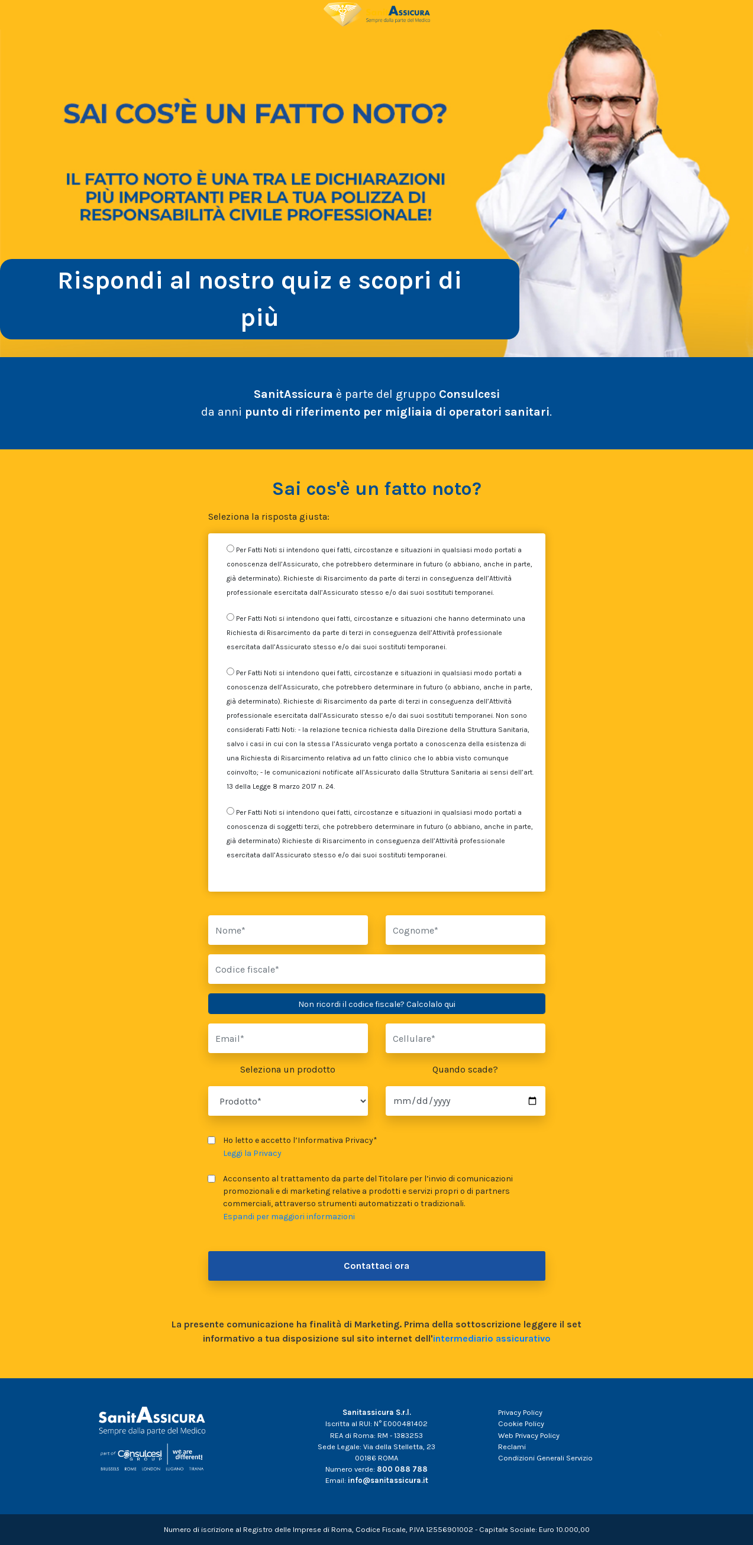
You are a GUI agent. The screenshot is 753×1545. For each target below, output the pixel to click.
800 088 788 (402, 1469)
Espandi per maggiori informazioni (289, 1217)
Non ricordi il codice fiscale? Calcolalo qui (376, 1004)
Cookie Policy (521, 1423)
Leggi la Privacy (252, 1153)
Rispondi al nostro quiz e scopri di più (259, 298)
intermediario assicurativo (492, 1338)
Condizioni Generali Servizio (545, 1457)
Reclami (512, 1446)
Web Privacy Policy (529, 1435)
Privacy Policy (520, 1412)
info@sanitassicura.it (388, 1480)
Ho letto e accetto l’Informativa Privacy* (292, 1146)
